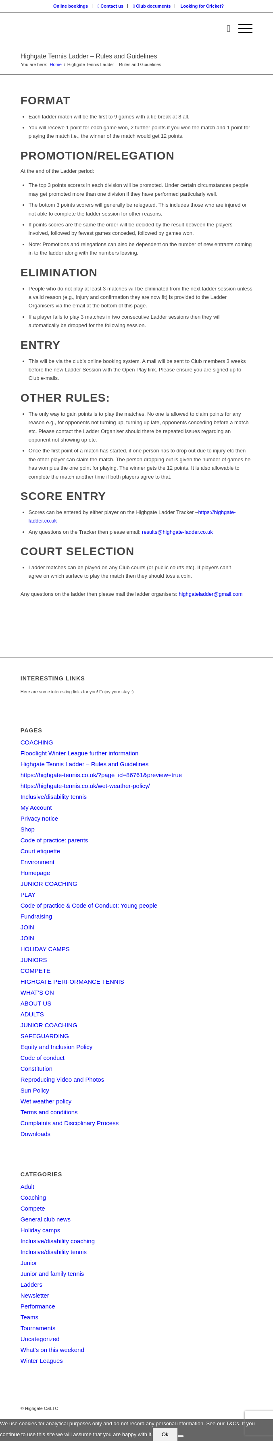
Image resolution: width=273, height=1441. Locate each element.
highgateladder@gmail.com (210, 594)
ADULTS (32, 1014)
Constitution (36, 1068)
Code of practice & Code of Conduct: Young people (89, 905)
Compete (33, 1208)
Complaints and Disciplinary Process (70, 1123)
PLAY (28, 894)
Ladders (31, 1284)
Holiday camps (40, 1230)
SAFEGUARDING (45, 1036)
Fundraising (36, 916)
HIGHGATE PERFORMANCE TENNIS (72, 981)
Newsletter (35, 1295)
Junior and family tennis (52, 1273)
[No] (180, 1436)
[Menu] (241, 28)
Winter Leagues (42, 1360)
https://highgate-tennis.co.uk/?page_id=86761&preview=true (101, 774)
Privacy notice (39, 818)
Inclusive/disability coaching (58, 1241)
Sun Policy (35, 1090)
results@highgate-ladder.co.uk (177, 532)
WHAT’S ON (37, 992)
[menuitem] (70, 6)
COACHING (37, 742)
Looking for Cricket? (202, 6)
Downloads (35, 1133)
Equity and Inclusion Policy (56, 1046)
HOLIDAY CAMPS (45, 948)
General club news (46, 1219)
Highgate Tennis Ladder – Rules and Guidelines (89, 56)
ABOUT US (36, 1003)
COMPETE (35, 970)
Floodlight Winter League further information (80, 753)
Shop (28, 829)
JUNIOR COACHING (49, 883)
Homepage (35, 872)
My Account (36, 807)
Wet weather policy (46, 1101)
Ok (165, 1434)
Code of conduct (43, 1057)
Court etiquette (40, 851)
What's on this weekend (52, 1349)
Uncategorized (40, 1338)
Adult (27, 1186)
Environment (37, 861)
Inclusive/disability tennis (54, 796)
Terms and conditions (49, 1112)
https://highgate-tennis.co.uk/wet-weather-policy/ (85, 785)
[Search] (224, 28)
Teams (29, 1317)
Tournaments (38, 1328)
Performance (38, 1306)
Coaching (33, 1197)
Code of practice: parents (54, 840)
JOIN (27, 927)
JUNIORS (34, 959)
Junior (29, 1262)
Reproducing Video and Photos (62, 1079)
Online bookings (70, 6)
